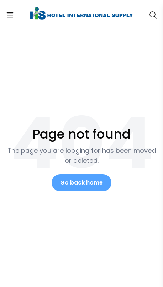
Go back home (81, 182)
